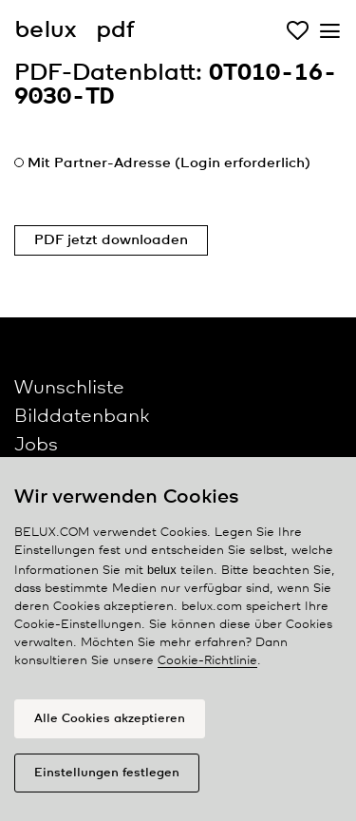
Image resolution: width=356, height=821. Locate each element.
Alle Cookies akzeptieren (109, 719)
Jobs (36, 445)
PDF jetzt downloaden (111, 240)
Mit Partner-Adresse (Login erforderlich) (169, 163)
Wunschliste (69, 388)
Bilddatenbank (81, 417)
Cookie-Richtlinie (207, 661)
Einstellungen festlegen (106, 773)
